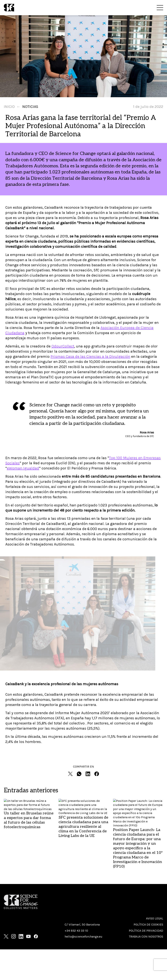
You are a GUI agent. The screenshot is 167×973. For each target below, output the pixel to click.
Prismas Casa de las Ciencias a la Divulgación (90, 356)
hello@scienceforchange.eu (83, 936)
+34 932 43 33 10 (76, 930)
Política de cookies (148, 924)
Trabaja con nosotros (146, 936)
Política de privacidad (146, 930)
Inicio (9, 106)
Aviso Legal (154, 918)
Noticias (30, 106)
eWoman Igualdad (23, 468)
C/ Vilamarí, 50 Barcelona (82, 924)
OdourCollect (62, 346)
